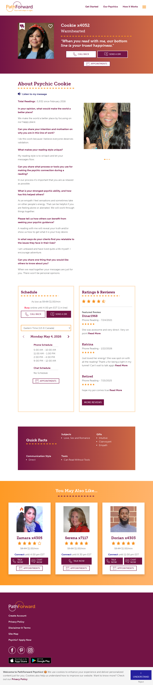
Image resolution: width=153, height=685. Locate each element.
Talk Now (17, 560)
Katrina (87, 344)
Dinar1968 (90, 316)
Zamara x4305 (29, 538)
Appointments (96, 63)
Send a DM (112, 54)
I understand (141, 675)
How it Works (130, 6)
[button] (87, 126)
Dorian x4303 (123, 538)
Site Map (13, 633)
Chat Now (37, 560)
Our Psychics (110, 6)
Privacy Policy (20, 679)
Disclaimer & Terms (19, 627)
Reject (141, 682)
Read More (94, 333)
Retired (87, 376)
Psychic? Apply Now (19, 639)
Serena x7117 (76, 538)
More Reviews (93, 402)
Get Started (91, 6)
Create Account (17, 615)
